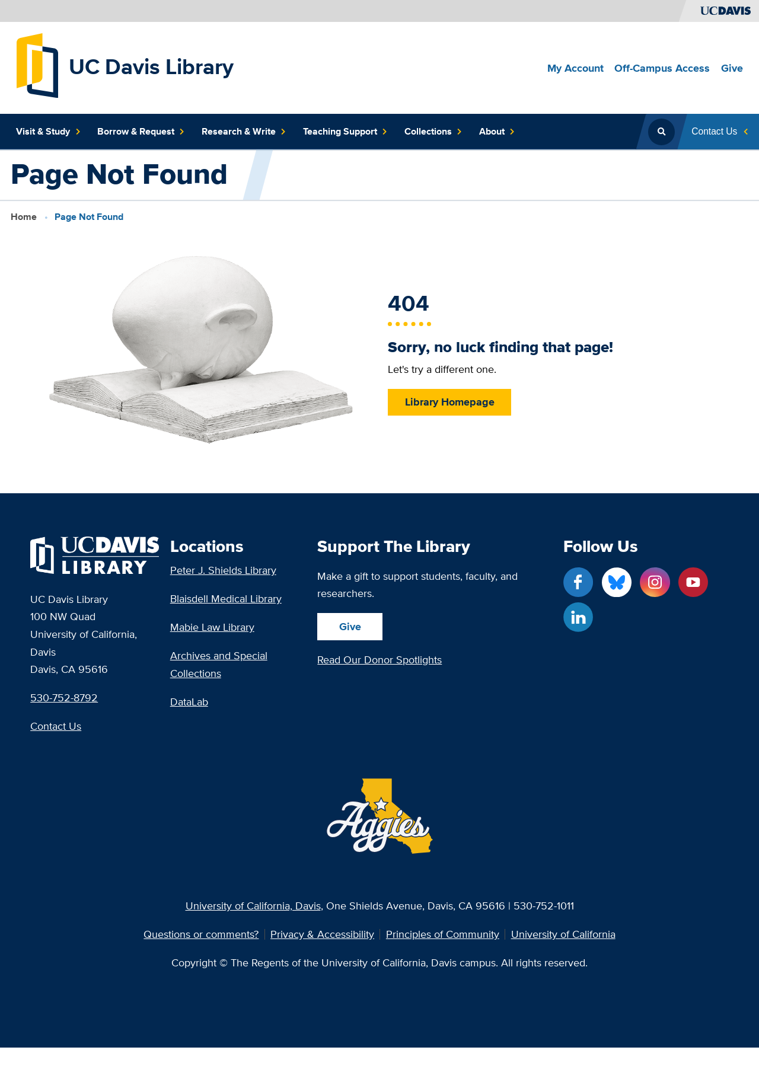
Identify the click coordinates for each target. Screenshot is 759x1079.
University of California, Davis (253, 906)
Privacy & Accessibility (322, 934)
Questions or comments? (201, 934)
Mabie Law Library (212, 627)
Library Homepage (449, 402)
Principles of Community (442, 934)
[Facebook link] (578, 582)
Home (24, 217)
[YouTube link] (693, 582)
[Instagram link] (654, 582)
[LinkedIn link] (578, 617)
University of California (563, 934)
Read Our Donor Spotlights (379, 660)
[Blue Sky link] (617, 582)
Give (350, 626)
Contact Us (55, 726)
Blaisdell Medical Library (226, 598)
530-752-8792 (64, 697)
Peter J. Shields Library (223, 570)
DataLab (189, 702)
